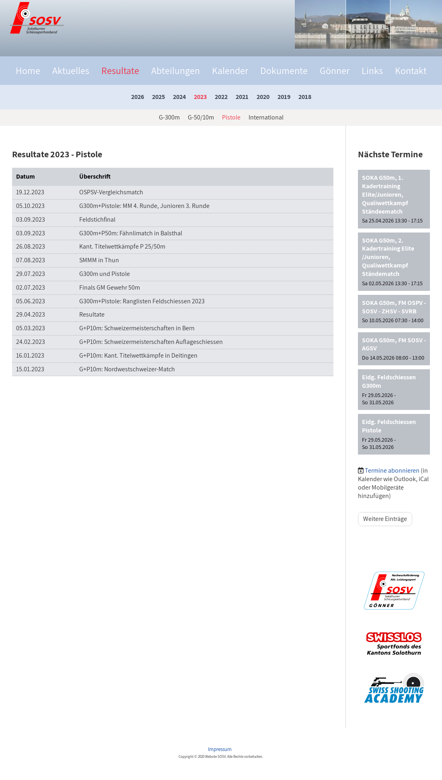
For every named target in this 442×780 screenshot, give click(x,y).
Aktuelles (70, 70)
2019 (284, 97)
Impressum (220, 749)
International (266, 117)
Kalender (230, 70)
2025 (158, 97)
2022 (221, 97)
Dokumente (284, 70)
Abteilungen (175, 70)
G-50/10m (201, 117)
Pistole (231, 117)
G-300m (169, 117)
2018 (304, 97)
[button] (394, 199)
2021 (242, 97)
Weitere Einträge (385, 519)
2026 (137, 97)
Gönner (334, 70)
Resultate (120, 70)
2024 (179, 97)
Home (28, 70)
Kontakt (411, 70)
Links (372, 70)
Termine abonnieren (392, 470)
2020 (263, 97)
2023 (200, 97)
